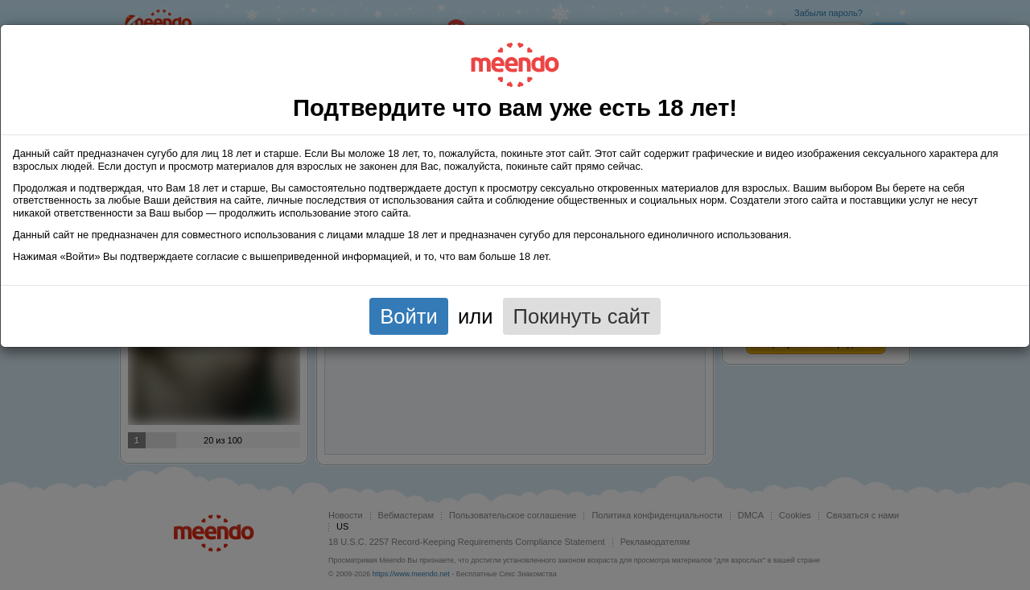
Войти (409, 316)
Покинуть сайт (581, 316)
